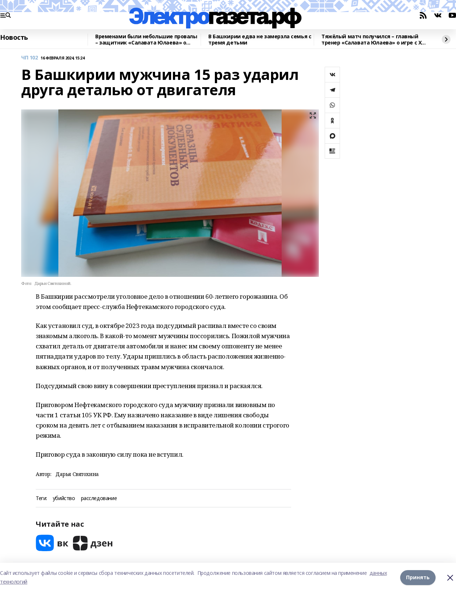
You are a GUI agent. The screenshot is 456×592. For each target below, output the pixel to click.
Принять (418, 577)
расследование (99, 498)
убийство (64, 498)
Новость (14, 38)
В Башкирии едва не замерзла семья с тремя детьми (259, 40)
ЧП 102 (29, 58)
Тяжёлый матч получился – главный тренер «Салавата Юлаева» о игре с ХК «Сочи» (373, 40)
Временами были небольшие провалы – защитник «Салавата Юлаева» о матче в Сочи (146, 40)
